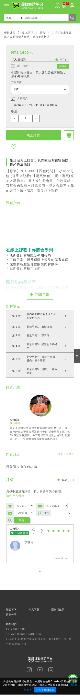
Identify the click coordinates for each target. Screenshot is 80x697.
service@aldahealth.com (24, 634)
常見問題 (34, 609)
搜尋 (22, 520)
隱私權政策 (58, 609)
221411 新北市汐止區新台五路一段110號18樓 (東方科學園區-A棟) (39, 641)
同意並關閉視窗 (45, 689)
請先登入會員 (66, 454)
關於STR (11, 609)
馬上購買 (33, 135)
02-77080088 (15, 629)
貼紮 (42, 32)
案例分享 (11, 614)
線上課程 (27, 32)
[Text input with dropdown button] (46, 17)
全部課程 (9, 32)
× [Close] (76, 681)
